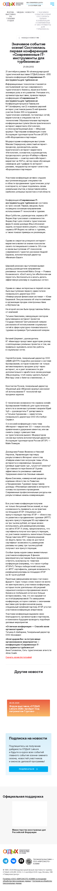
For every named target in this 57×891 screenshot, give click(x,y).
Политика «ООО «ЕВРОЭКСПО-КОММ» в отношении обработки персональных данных (24, 880)
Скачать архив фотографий (19, 657)
